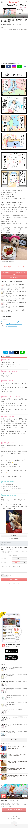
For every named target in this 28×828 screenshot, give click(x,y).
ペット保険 (18, 818)
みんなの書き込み (15, 538)
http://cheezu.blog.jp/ (11, 326)
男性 (24, 562)
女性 (16, 562)
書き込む (15, 535)
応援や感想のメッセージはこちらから (14, 267)
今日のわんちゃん (11, 818)
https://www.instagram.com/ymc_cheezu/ (11, 321)
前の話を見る (8, 272)
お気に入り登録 (23, 29)
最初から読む (14, 277)
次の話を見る (19, 272)
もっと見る (14, 739)
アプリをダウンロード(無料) (14, 809)
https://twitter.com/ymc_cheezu (14, 324)
